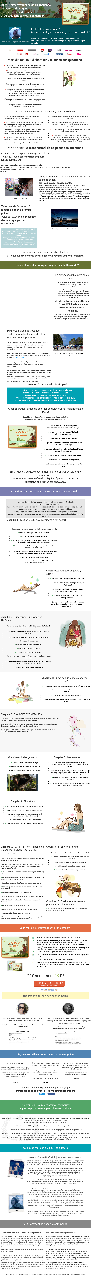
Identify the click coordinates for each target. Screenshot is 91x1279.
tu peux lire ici (19, 358)
